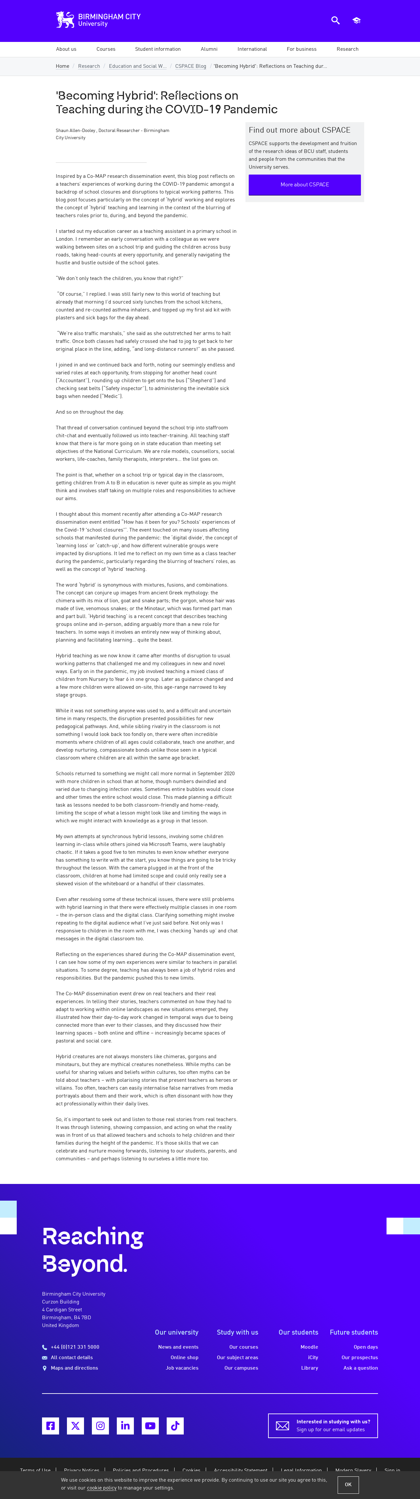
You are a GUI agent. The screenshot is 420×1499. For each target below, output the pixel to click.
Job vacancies (182, 1368)
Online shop (185, 1357)
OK (348, 1485)
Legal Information (301, 1470)
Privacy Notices (81, 1470)
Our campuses (241, 1368)
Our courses (243, 1347)
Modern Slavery (353, 1470)
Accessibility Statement (240, 1470)
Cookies (191, 1470)
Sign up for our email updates (333, 1425)
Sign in (392, 1470)
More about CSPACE (305, 185)
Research (89, 66)
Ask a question (361, 1368)
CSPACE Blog (190, 66)
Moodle (309, 1347)
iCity (313, 1357)
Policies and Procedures (141, 1470)
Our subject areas (237, 1357)
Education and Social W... (138, 66)
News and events (178, 1347)
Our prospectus (360, 1357)
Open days (366, 1347)
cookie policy (101, 1488)
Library (309, 1368)
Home (62, 66)
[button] (66, 49)
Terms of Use (35, 1470)
